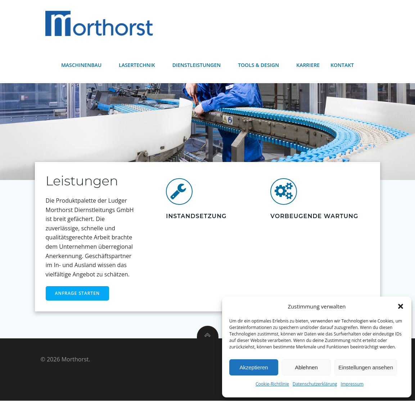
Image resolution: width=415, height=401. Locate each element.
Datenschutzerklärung (315, 384)
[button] (400, 306)
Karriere (308, 65)
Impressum (352, 384)
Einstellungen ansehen (365, 367)
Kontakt (342, 65)
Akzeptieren (253, 367)
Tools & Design (261, 65)
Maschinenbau (84, 65)
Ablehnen (306, 367)
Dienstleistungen (199, 65)
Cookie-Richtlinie (272, 384)
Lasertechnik (140, 65)
